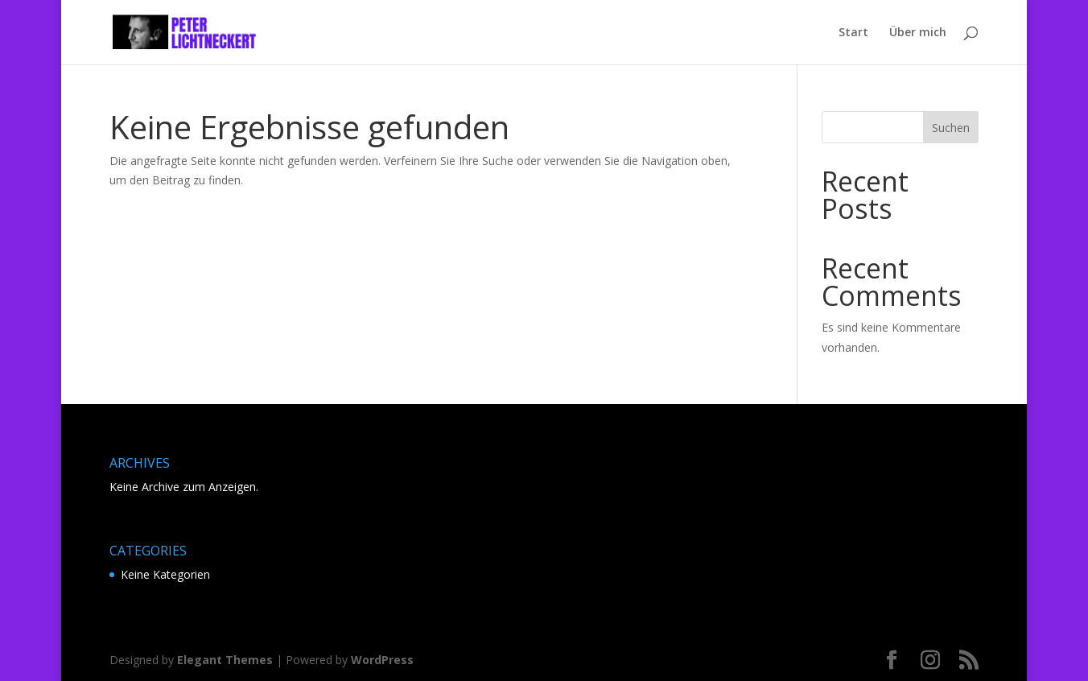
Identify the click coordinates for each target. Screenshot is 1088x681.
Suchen (951, 127)
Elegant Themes (225, 659)
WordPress (382, 659)
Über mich (917, 33)
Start (853, 33)
